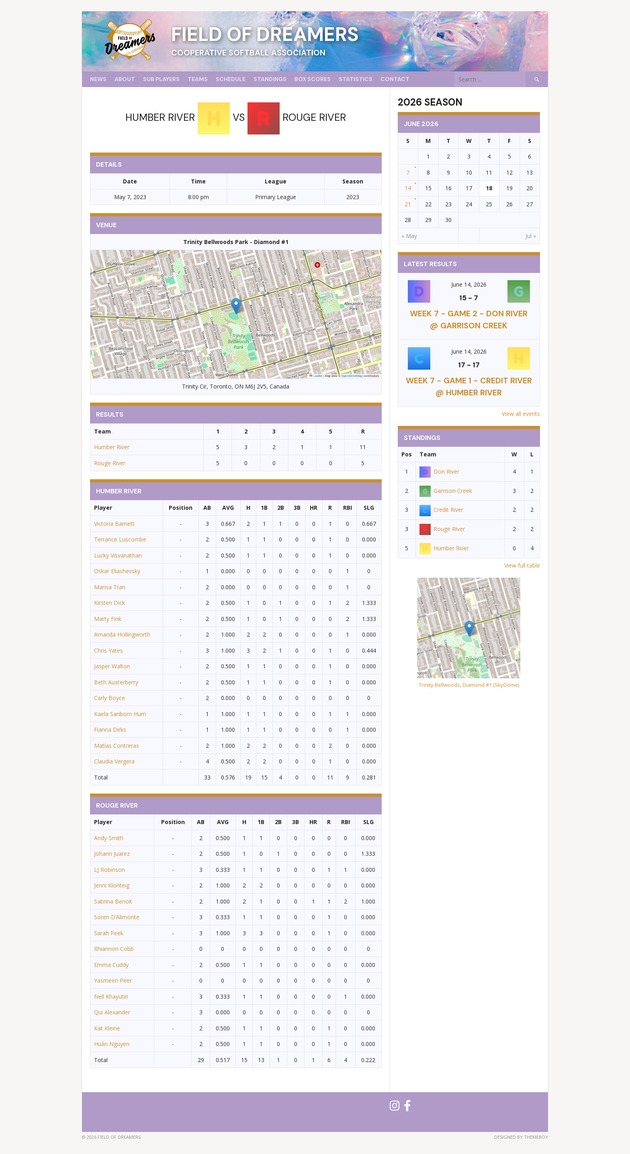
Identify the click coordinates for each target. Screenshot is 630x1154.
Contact (394, 79)
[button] (236, 306)
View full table (522, 565)
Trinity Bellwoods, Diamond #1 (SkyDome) (469, 684)
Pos (406, 454)
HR (313, 507)
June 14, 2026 (469, 284)
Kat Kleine (107, 1028)
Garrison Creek (445, 491)
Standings (270, 79)
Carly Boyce (109, 698)
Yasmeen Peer (113, 980)
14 (408, 188)
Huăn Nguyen (111, 1044)
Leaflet (315, 376)
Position (180, 507)
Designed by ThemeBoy (521, 1137)
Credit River (441, 509)
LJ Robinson (109, 869)
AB (207, 507)
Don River (439, 471)
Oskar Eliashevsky (117, 571)
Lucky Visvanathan (118, 555)
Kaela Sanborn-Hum (120, 714)
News (98, 79)
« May (409, 236)
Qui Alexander (112, 1012)
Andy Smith (108, 838)
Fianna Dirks (110, 729)
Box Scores (313, 79)
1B (264, 507)
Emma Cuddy (111, 965)
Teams (198, 79)
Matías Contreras (116, 745)
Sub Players (161, 79)
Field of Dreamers (265, 34)
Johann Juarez (112, 853)
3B (297, 507)
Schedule (230, 79)
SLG (369, 507)
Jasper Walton (112, 666)
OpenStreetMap (351, 376)
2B (280, 507)
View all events (521, 413)
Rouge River (109, 463)
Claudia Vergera (114, 761)
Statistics (355, 79)
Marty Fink (107, 619)
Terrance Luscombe (120, 539)
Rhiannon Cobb (114, 949)
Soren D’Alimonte (116, 917)
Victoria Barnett (114, 523)
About (125, 79)
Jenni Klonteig (111, 885)
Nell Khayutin (111, 996)
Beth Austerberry (116, 682)
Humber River (111, 447)
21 (408, 204)
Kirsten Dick (109, 603)
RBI (347, 507)
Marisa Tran (109, 587)
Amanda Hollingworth (122, 634)
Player (103, 507)
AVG (228, 507)
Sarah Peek (108, 933)
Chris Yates (108, 650)
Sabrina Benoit (113, 901)
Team (427, 454)
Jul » (531, 236)
